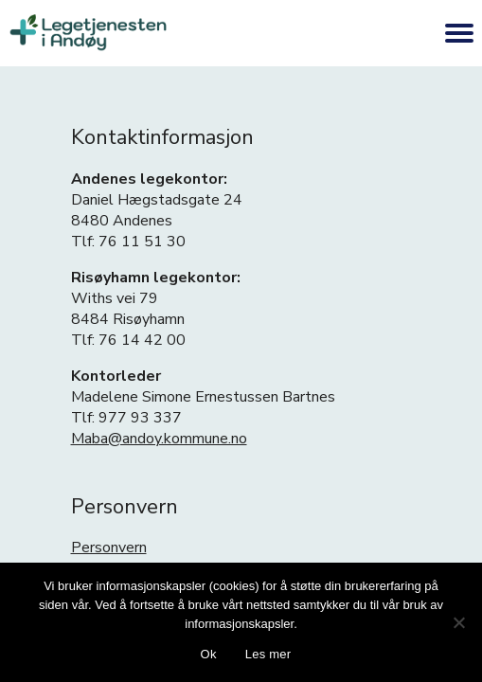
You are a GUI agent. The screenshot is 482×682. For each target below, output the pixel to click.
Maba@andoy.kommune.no (159, 438)
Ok (209, 654)
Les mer (268, 654)
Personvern (109, 547)
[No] (458, 622)
